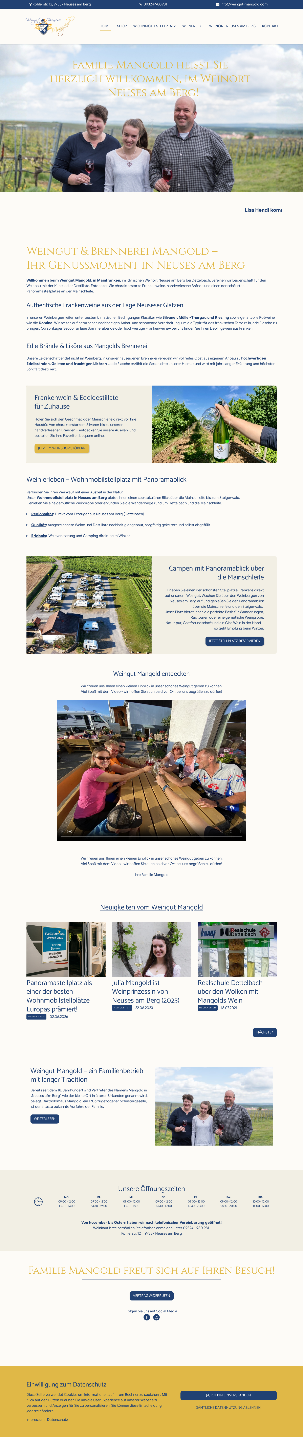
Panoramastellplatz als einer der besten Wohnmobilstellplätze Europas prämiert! (59, 996)
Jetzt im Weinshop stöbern (62, 448)
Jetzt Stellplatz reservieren (234, 641)
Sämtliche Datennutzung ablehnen (228, 1408)
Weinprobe (192, 26)
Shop (122, 26)
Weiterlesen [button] (45, 1119)
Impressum (35, 1419)
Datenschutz (57, 1419)
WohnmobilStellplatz (154, 26)
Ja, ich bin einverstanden (228, 1395)
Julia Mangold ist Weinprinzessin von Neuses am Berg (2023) (145, 992)
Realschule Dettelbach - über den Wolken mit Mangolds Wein (232, 992)
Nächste (264, 1032)
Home (105, 26)
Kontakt (270, 26)
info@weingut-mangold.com (244, 4)
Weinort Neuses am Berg (232, 26)
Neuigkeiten (36, 1017)
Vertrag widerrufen (151, 1296)
